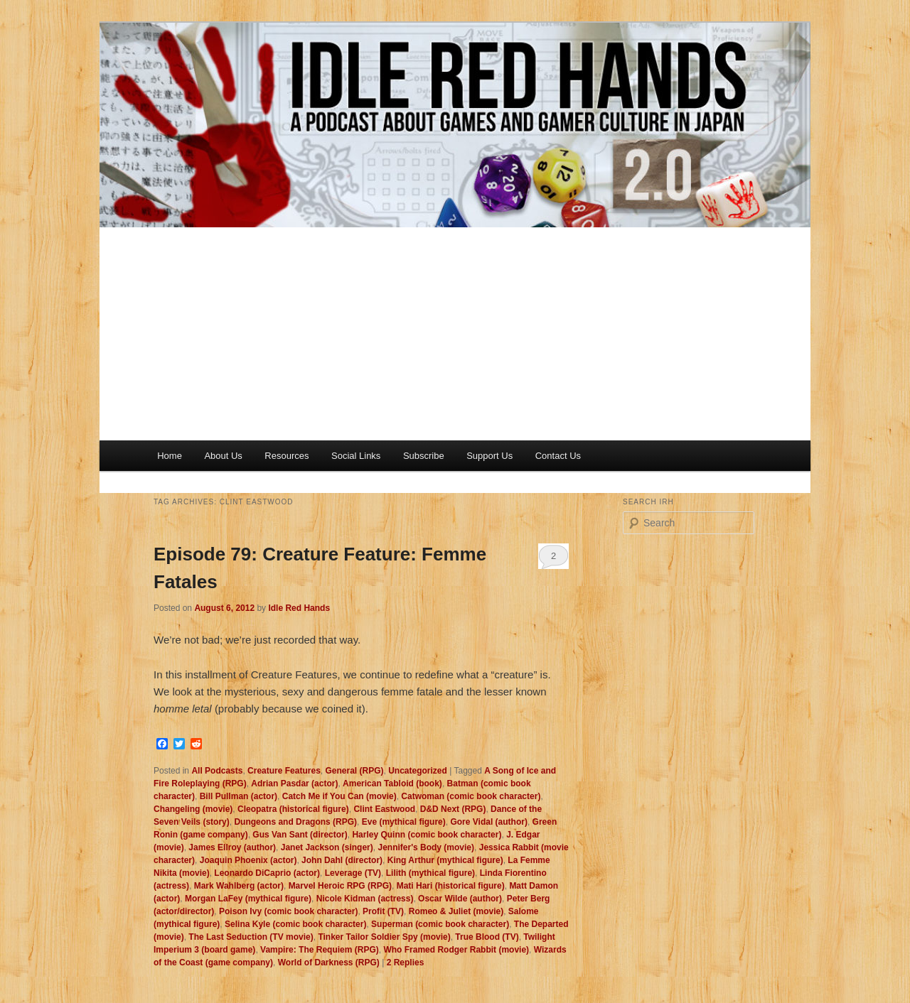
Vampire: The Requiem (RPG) (319, 950)
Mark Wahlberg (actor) (239, 886)
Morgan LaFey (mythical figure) (248, 899)
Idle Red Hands (299, 608)
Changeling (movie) (193, 809)
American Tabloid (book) (392, 783)
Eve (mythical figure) (404, 822)
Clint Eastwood (384, 809)
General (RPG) (354, 771)
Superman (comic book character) (440, 924)
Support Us (489, 455)
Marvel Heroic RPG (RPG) (340, 886)
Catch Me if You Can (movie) (339, 796)
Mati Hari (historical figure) (451, 886)
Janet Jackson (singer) (327, 847)
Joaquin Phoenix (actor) (248, 860)
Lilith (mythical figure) (430, 873)
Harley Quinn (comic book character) (426, 835)
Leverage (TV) (353, 873)
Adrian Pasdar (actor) (294, 783)
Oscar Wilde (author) (460, 899)
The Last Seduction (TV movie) (250, 937)
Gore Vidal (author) (488, 822)
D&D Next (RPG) (453, 809)
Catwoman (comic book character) (470, 796)
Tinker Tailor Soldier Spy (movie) (384, 937)
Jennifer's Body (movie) (426, 847)
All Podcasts (216, 771)
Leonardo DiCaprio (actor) (267, 873)
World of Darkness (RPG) (329, 962)
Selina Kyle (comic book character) (295, 924)
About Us (223, 455)
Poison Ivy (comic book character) (288, 911)
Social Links (355, 455)
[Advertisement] (455, 333)
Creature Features (284, 771)
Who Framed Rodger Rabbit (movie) (456, 950)
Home (169, 455)
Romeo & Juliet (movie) (456, 911)
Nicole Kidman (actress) (365, 899)
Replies (405, 962)
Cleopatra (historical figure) (293, 809)
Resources (286, 455)
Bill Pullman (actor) (238, 796)
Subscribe (423, 455)
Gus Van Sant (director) (299, 835)
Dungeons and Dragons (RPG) (295, 822)
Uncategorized (417, 771)
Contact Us (558, 455)
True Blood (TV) (486, 937)
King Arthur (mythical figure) (445, 860)
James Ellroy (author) (232, 847)
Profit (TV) (383, 911)
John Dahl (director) (341, 860)
